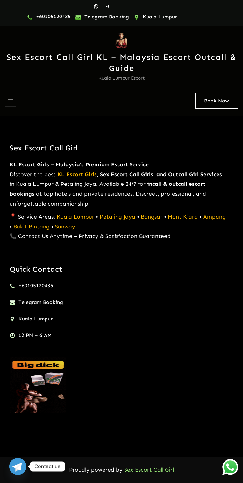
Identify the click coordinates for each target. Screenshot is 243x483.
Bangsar (152, 216)
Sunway (65, 226)
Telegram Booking (106, 17)
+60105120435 (53, 16)
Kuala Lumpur (75, 216)
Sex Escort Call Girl (44, 147)
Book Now (216, 101)
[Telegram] (17, 466)
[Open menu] (10, 101)
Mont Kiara (183, 216)
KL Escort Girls (77, 174)
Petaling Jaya (117, 216)
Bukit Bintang (31, 226)
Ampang (214, 216)
